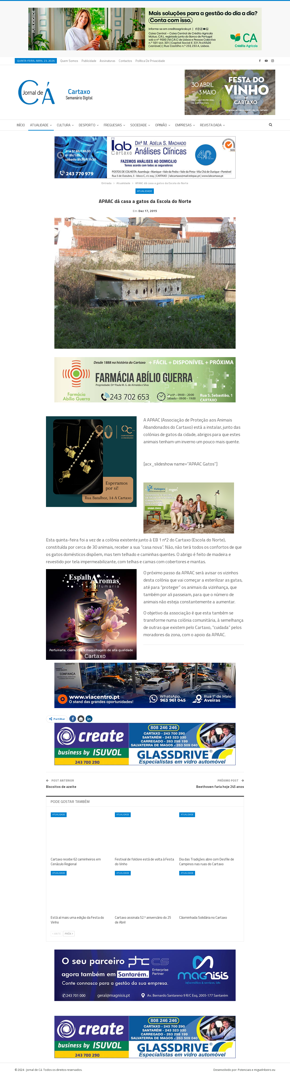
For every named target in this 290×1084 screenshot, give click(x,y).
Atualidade (39, 125)
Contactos (125, 60)
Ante (56, 941)
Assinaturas (107, 60)
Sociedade (138, 125)
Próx (69, 941)
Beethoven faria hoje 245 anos (220, 793)
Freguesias (113, 125)
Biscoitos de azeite (61, 793)
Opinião (161, 125)
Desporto (87, 125)
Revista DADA (211, 125)
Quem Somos (69, 60)
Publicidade (89, 60)
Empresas (183, 125)
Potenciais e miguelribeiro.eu (256, 1077)
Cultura (63, 125)
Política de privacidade (150, 60)
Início (21, 125)
